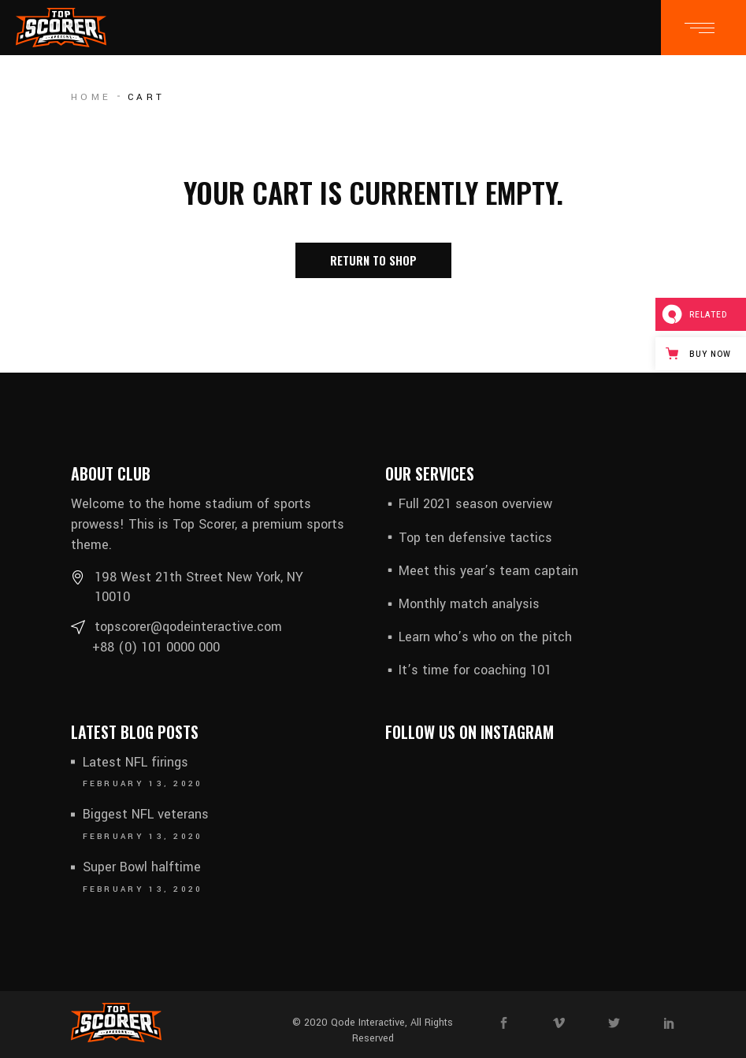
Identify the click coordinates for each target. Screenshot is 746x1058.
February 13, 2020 (143, 783)
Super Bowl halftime (142, 867)
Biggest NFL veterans (146, 814)
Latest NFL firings (135, 762)
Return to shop (373, 260)
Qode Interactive (368, 1022)
